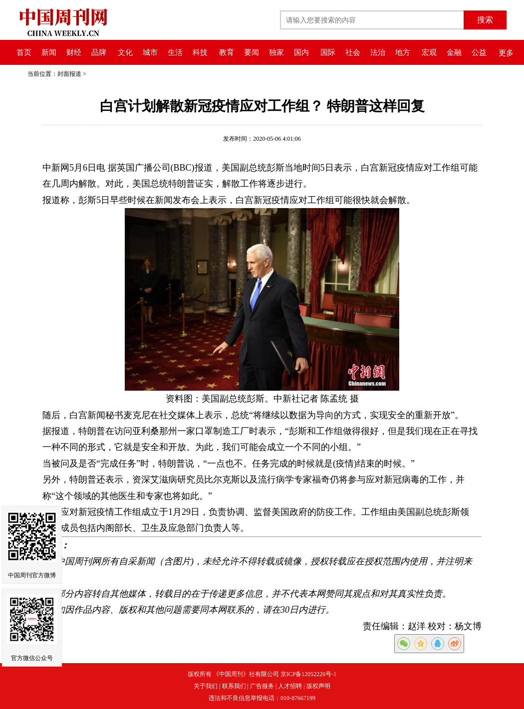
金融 (454, 52)
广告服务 (262, 686)
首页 (23, 52)
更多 (506, 53)
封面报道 (69, 73)
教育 (226, 52)
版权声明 (318, 686)
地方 (402, 52)
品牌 (98, 52)
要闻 (251, 52)
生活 (175, 52)
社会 (352, 52)
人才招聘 (290, 686)
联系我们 (234, 686)
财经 (73, 52)
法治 (377, 52)
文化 (125, 52)
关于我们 (206, 686)
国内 (301, 52)
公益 (479, 52)
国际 (327, 52)
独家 (276, 52)
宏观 (429, 52)
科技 (200, 52)
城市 (150, 52)
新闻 (48, 52)
